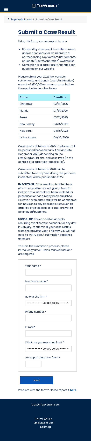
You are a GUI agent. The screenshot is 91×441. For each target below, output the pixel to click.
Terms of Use (43, 419)
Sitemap (45, 427)
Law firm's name (36, 281)
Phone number (35, 312)
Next (37, 380)
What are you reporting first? (44, 342)
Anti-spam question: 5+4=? (42, 357)
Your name (33, 266)
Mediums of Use (44, 423)
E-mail (30, 327)
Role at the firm (36, 297)
